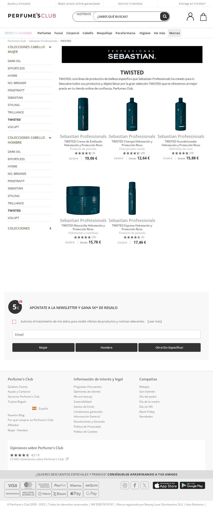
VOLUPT (13, 129)
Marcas (166, 33)
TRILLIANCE (16, 114)
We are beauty (83, 395)
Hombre (106, 346)
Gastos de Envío (84, 405)
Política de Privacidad (87, 425)
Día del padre (147, 395)
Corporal (70, 33)
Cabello (84, 33)
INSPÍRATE (84, 17)
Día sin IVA (146, 405)
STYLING (13, 106)
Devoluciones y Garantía (89, 420)
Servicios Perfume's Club (23, 395)
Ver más (151, 33)
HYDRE (12, 77)
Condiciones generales (88, 410)
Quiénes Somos (18, 385)
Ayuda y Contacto (19, 3)
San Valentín (147, 390)
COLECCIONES (29, 233)
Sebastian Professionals (43, 41)
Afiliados (13, 424)
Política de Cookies (85, 430)
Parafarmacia (119, 33)
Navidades (146, 415)
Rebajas (144, 385)
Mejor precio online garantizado (79, 3)
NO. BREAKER (17, 84)
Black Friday (147, 410)
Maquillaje (100, 33)
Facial (56, 33)
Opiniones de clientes (87, 390)
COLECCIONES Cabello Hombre (29, 142)
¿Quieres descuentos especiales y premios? (106, 473)
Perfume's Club (17, 41)
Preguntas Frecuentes (88, 385)
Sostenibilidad (83, 400)
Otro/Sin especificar (169, 346)
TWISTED (14, 121)
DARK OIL (14, 62)
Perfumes (42, 33)
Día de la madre (149, 400)
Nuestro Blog (16, 413)
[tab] (30, 88)
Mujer (43, 346)
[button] (41, 407)
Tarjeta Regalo (17, 400)
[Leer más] (154, 320)
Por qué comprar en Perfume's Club (30, 419)
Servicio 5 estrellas (130, 3)
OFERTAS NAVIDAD (18, 33)
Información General (87, 415)
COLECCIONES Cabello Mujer (29, 50)
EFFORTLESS (16, 70)
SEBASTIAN (15, 99)
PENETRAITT (16, 92)
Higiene (137, 33)
